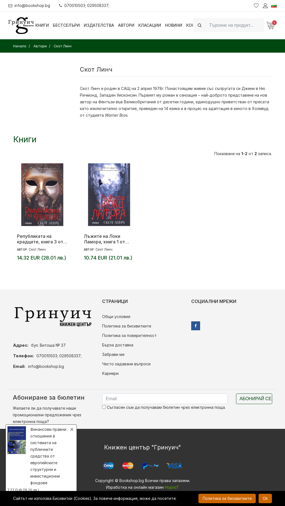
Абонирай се (256, 398)
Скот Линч (90, 88)
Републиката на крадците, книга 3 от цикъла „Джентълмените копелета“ (40, 239)
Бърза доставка (117, 345)
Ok (265, 498)
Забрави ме (113, 354)
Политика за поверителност (129, 335)
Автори (126, 25)
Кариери (110, 373)
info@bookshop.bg (29, 5)
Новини (173, 25)
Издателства (99, 25)
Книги (42, 25)
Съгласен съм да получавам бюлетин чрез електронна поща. (164, 407)
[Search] (235, 25)
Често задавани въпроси (126, 363)
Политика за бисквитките (126, 326)
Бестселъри (66, 25)
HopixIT (172, 487)
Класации (149, 25)
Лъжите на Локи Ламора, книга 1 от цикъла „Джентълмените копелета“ (104, 239)
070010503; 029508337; (84, 5)
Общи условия (116, 316)
